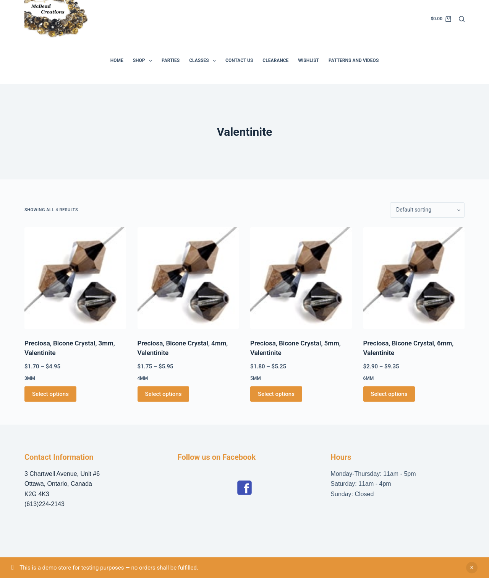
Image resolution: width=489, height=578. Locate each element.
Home (116, 60)
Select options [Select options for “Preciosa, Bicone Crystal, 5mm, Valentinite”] (276, 394)
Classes (204, 60)
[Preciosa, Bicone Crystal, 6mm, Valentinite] (414, 278)
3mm (29, 378)
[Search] (462, 19)
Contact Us (239, 60)
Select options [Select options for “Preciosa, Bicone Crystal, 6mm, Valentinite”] (389, 394)
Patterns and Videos (354, 60)
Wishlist (308, 60)
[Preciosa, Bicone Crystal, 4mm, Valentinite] (188, 278)
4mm (143, 378)
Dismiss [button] (472, 567)
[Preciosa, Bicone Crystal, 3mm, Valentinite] (75, 278)
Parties (171, 60)
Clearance (275, 60)
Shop (144, 60)
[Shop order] (427, 210)
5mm (255, 378)
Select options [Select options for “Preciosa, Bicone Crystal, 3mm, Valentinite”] (50, 394)
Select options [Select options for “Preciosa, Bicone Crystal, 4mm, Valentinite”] (163, 394)
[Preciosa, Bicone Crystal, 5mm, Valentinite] (301, 278)
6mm (368, 378)
